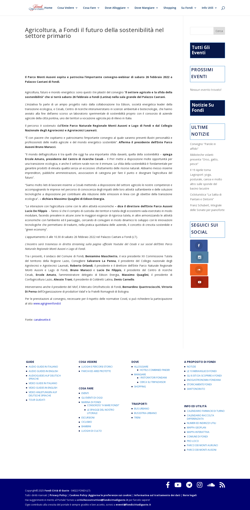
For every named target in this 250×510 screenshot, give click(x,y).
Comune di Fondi (197, 436)
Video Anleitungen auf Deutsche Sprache (43, 394)
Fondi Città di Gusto (57, 490)
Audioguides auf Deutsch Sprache (45, 377)
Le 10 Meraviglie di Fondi (202, 371)
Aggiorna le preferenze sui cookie (110, 495)
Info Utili (207, 8)
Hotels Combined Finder (155, 370)
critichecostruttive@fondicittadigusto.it (102, 500)
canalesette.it (42, 319)
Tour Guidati (37, 399)
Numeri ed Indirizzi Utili (201, 423)
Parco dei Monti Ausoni (201, 449)
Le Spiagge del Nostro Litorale (100, 411)
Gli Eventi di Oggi (92, 397)
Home (48, 8)
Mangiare (140, 374)
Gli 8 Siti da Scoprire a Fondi (204, 375)
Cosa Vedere (65, 8)
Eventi (85, 393)
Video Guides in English (43, 387)
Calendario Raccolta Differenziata (200, 417)
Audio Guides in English (43, 371)
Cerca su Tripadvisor (153, 382)
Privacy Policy (58, 495)
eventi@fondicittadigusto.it (133, 504)
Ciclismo (86, 422)
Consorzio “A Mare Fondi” (103, 405)
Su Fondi (187, 8)
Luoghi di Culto (91, 431)
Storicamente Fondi (199, 384)
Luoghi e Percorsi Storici (96, 366)
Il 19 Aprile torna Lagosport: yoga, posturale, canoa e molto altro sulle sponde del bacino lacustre (206, 179)
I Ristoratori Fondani (153, 377)
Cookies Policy (78, 495)
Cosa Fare (89, 8)
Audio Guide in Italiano (43, 366)
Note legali (190, 495)
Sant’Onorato (196, 389)
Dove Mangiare (144, 8)
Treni (137, 417)
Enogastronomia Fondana (204, 380)
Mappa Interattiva (198, 432)
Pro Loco (193, 441)
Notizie (191, 366)
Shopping (169, 8)
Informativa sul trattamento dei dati (157, 495)
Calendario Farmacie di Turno (206, 411)
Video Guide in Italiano (43, 383)
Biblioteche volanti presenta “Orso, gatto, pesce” (204, 159)
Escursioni (88, 417)
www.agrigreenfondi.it (47, 303)
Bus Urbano (141, 408)
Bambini (86, 426)
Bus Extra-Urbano (145, 413)
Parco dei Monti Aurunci (202, 445)
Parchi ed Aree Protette (96, 371)
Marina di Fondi (91, 402)
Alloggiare (141, 366)
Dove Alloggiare (115, 8)
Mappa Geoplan (196, 427)
